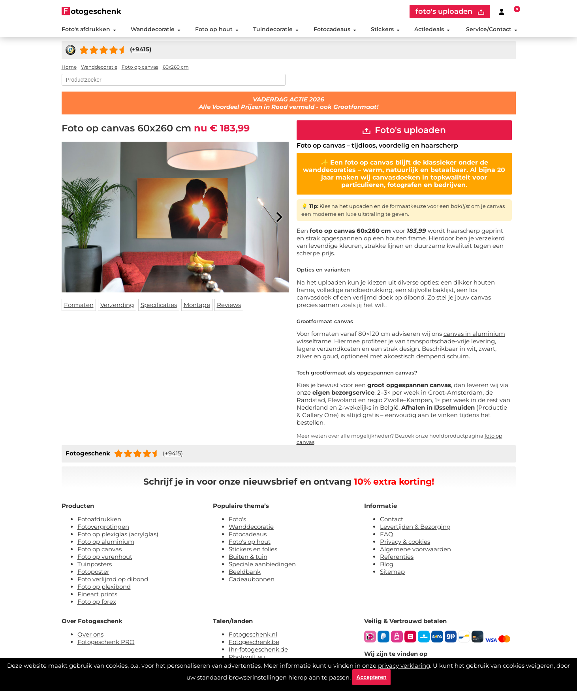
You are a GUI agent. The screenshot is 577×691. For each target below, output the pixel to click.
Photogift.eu (247, 657)
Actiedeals (432, 29)
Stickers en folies (253, 549)
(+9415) (173, 453)
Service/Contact (491, 29)
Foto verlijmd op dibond (112, 579)
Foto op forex (96, 601)
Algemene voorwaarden (415, 549)
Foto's (237, 519)
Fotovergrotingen (103, 526)
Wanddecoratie (155, 29)
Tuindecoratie (276, 29)
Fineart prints (97, 594)
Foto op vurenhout (104, 556)
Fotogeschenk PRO (106, 642)
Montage (197, 305)
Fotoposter (93, 571)
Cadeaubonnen (251, 579)
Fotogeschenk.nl (253, 634)
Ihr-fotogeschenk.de (258, 649)
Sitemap (392, 571)
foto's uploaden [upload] (449, 11)
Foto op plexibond (104, 586)
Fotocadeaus (335, 29)
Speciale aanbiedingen (262, 564)
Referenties (396, 556)
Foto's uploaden (404, 130)
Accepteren (371, 677)
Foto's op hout (250, 541)
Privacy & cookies (405, 541)
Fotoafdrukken (99, 519)
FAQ (386, 534)
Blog (386, 564)
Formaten (79, 305)
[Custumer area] (502, 11)
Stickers (385, 29)
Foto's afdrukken (89, 29)
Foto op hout (217, 29)
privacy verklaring (404, 665)
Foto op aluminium (105, 541)
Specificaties (159, 305)
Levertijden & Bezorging (415, 526)
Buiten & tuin (248, 556)
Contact (391, 519)
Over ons (90, 634)
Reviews (229, 305)
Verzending (117, 305)
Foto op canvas (99, 549)
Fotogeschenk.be (254, 642)
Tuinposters (94, 564)
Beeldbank (245, 571)
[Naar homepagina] (91, 11)
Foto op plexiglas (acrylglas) (117, 534)
